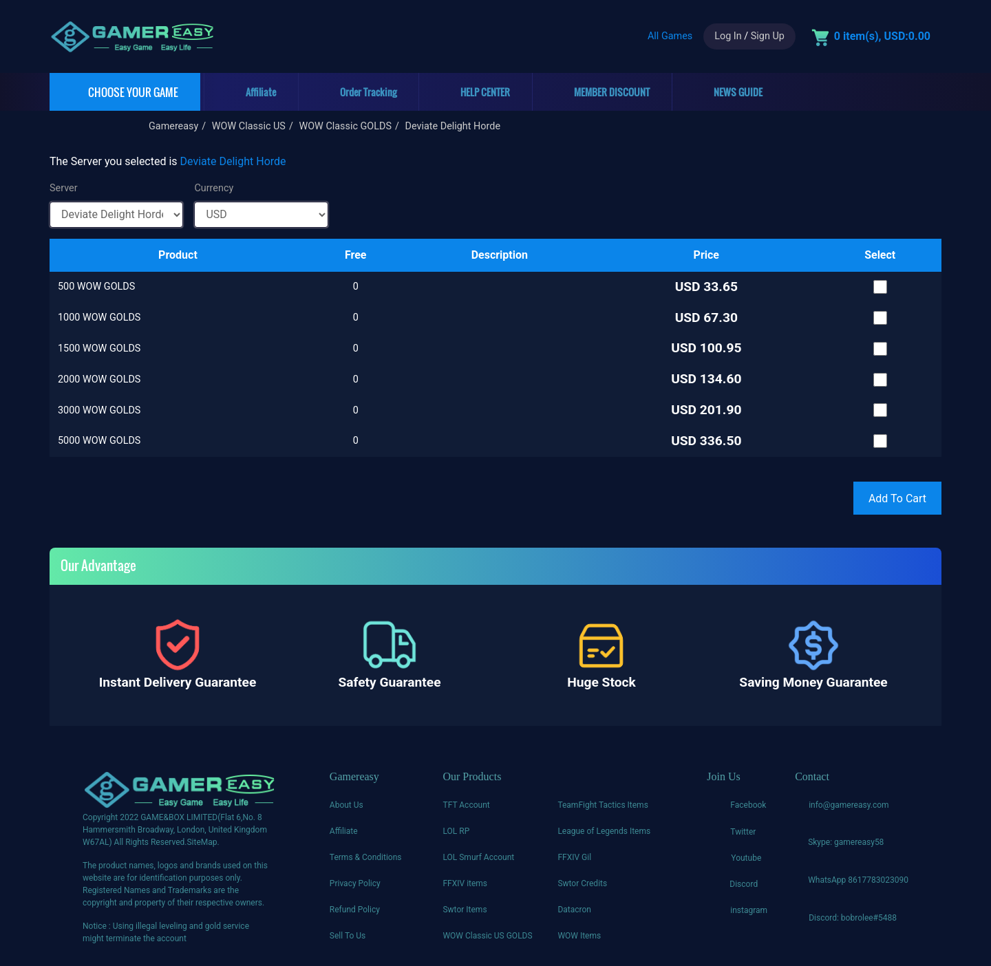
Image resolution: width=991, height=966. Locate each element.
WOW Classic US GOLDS (487, 936)
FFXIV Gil (574, 857)
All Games (670, 36)
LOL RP (456, 831)
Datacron (574, 909)
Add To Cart (897, 498)
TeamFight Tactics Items (602, 805)
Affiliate (344, 831)
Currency (213, 188)
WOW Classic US (249, 126)
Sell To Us (347, 936)
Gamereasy (173, 126)
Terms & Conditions (366, 857)
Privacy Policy (355, 883)
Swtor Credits (582, 883)
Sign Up (768, 36)
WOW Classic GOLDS (345, 126)
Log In (727, 36)
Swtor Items (465, 909)
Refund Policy (355, 909)
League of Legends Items (603, 831)
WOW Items (579, 936)
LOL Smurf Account (478, 857)
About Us (346, 805)
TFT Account (466, 805)
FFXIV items (465, 883)
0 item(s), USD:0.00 (882, 36)
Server (64, 188)
